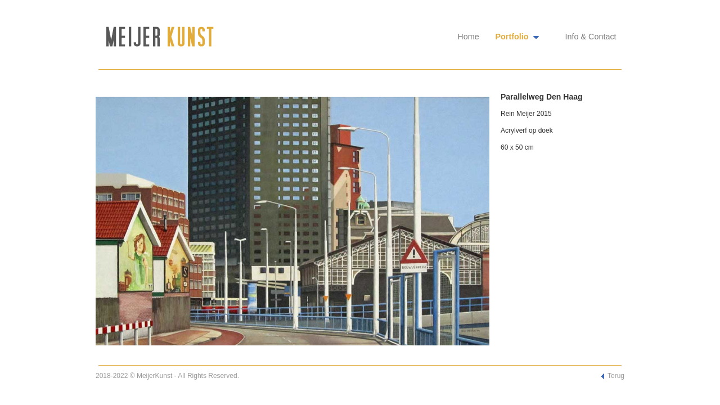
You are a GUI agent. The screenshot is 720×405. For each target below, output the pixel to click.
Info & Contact (590, 36)
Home (468, 36)
